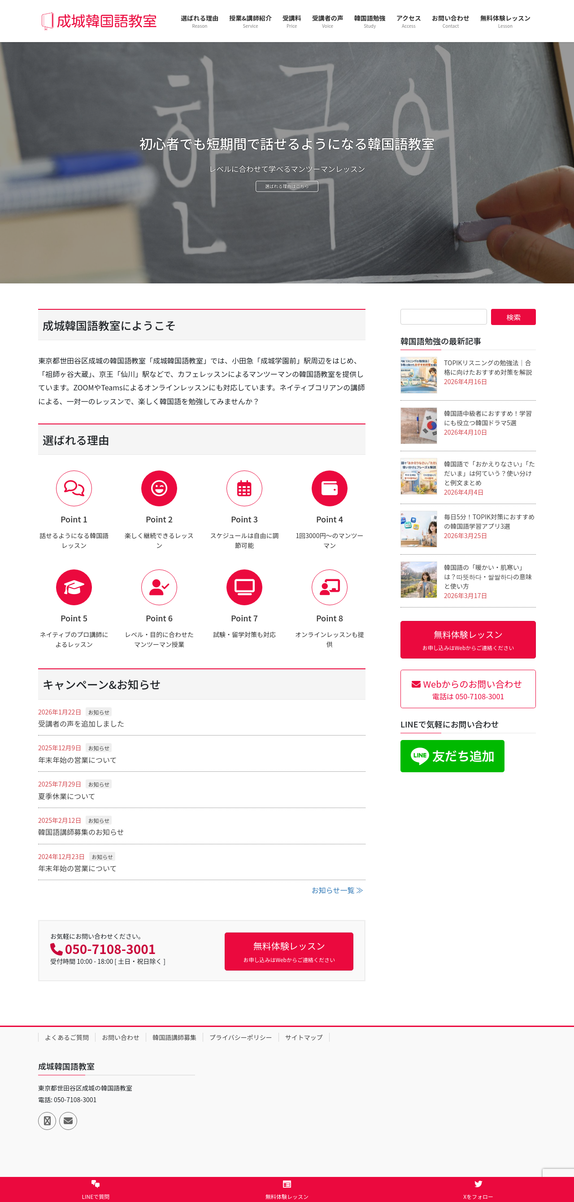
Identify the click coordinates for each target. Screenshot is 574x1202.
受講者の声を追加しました (81, 723)
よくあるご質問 (67, 1037)
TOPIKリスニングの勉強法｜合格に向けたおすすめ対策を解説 (488, 367)
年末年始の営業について (77, 759)
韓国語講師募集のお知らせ (81, 831)
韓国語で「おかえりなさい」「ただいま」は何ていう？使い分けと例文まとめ (489, 473)
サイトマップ (304, 1037)
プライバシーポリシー (240, 1037)
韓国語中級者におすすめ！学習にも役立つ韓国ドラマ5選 (488, 418)
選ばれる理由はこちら (287, 188)
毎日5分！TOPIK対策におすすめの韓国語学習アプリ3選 (489, 521)
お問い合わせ (120, 1037)
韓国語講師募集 (174, 1037)
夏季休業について (67, 796)
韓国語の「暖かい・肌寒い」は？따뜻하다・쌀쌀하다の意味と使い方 (488, 576)
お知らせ (98, 712)
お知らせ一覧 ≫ (337, 890)
